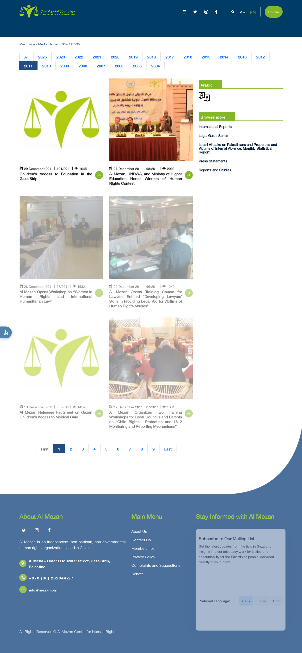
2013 (242, 57)
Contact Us (141, 540)
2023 (60, 57)
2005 (137, 65)
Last (168, 449)
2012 (260, 57)
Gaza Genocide (127, 27)
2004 (155, 65)
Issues (153, 27)
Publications (180, 27)
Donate (273, 11)
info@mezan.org (38, 591)
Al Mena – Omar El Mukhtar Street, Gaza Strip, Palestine (64, 564)
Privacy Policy (143, 557)
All (26, 57)
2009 (64, 65)
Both (276, 604)
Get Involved (281, 27)
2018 (151, 57)
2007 (101, 65)
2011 (28, 65)
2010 (46, 65)
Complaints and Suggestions (155, 566)
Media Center (48, 43)
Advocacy (210, 27)
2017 (169, 57)
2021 (97, 57)
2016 (188, 57)
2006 (119, 65)
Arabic (246, 604)
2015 (206, 57)
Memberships (143, 549)
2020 (115, 57)
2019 (133, 57)
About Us (97, 27)
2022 (79, 57)
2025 (42, 57)
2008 (83, 65)
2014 (224, 57)
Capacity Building (244, 27)
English (262, 604)
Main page (27, 43)
